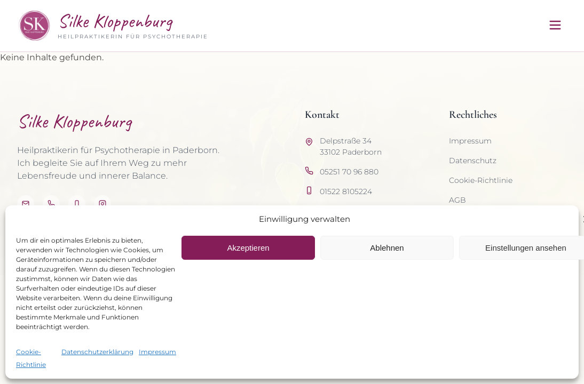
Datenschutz (472, 160)
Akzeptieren (248, 247)
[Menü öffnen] (555, 25)
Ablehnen (387, 247)
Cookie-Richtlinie (480, 180)
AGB (457, 200)
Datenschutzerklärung (97, 352)
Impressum (157, 352)
